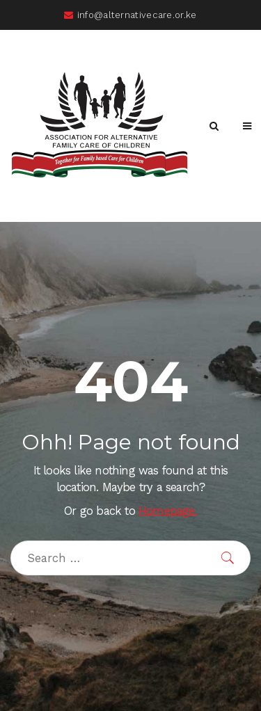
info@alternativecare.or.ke (130, 15)
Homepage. (168, 511)
